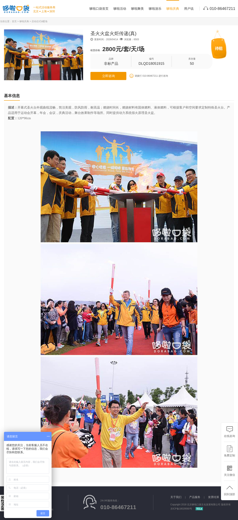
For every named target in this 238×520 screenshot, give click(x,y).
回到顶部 (229, 490)
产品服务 (194, 497)
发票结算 (213, 497)
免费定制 (229, 451)
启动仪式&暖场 (39, 21)
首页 (14, 21)
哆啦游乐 (155, 8)
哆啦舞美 (137, 8)
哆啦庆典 (172, 8)
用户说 (189, 8)
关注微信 (229, 470)
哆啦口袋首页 (98, 8)
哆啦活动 (119, 8)
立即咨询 (108, 76)
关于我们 (175, 497)
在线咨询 (229, 432)
